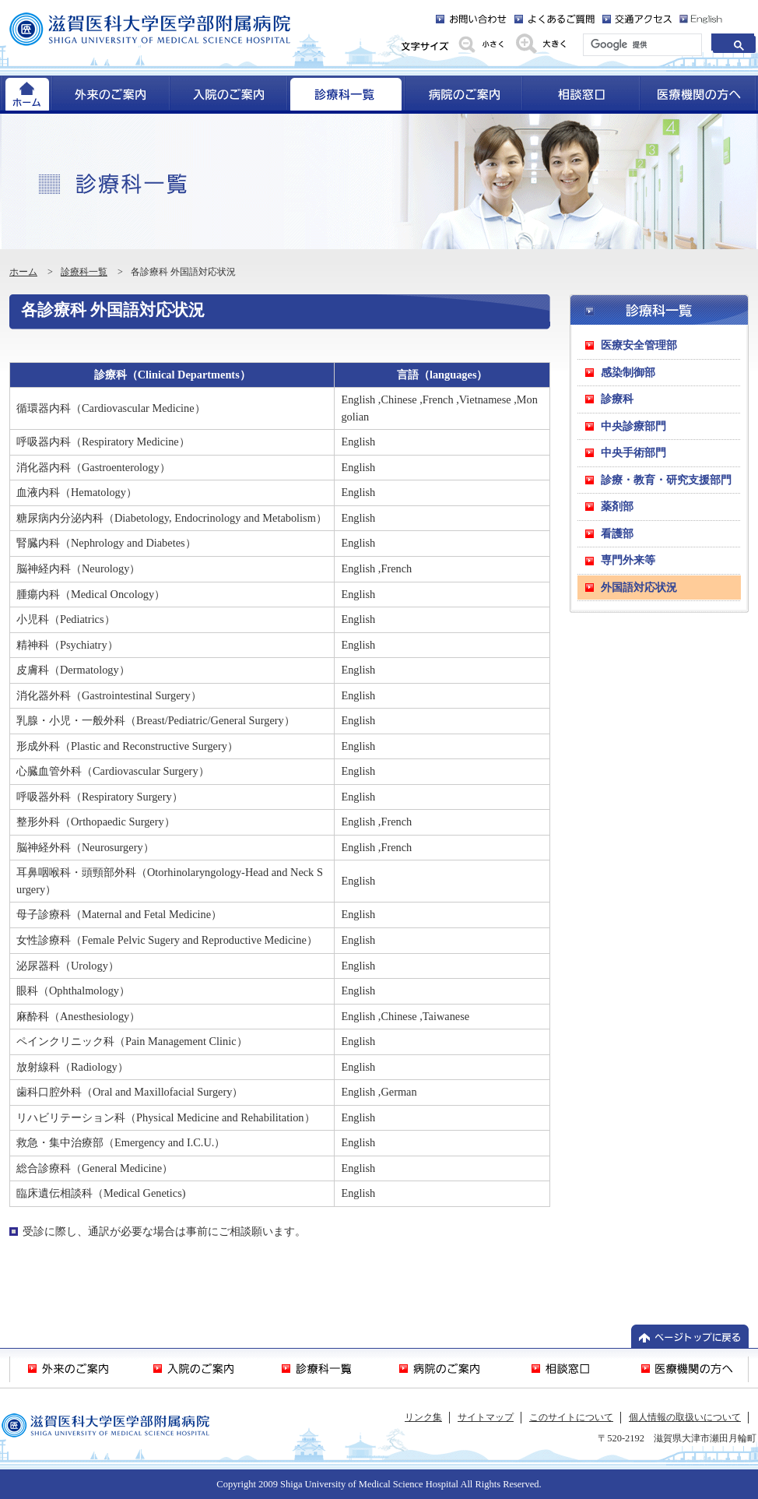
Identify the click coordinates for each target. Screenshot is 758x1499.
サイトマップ (486, 1417)
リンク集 (423, 1417)
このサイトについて (571, 1417)
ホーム (23, 271)
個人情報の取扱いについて (685, 1417)
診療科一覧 (84, 271)
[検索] (641, 45)
